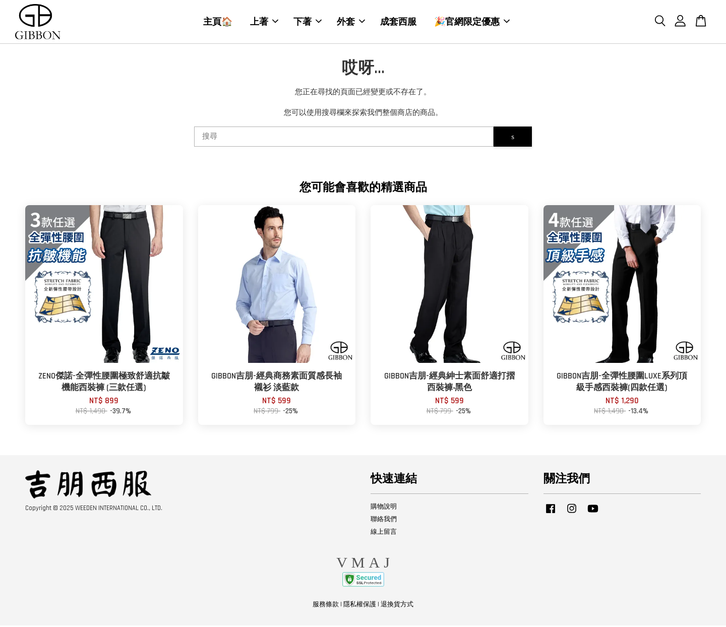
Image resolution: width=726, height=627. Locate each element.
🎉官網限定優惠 (472, 22)
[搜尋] (344, 139)
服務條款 (326, 606)
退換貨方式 (397, 606)
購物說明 (384, 508)
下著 (307, 22)
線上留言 (384, 533)
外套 (351, 22)
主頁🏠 (217, 22)
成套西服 (398, 22)
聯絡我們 (384, 521)
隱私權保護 (359, 606)
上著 (264, 22)
